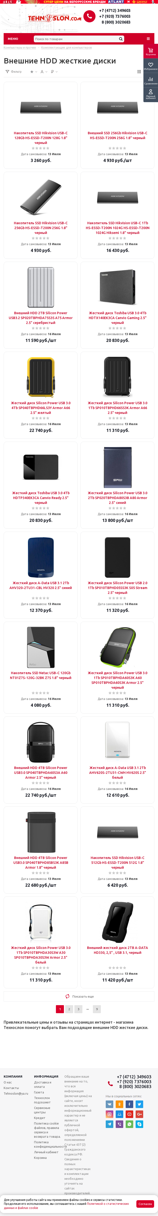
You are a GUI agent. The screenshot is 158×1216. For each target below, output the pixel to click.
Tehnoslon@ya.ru (16, 1093)
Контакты (11, 1088)
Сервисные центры (42, 1110)
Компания (13, 1076)
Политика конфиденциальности (50, 1144)
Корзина (40, 1157)
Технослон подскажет (42, 1100)
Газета (39, 1092)
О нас (8, 1082)
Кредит (39, 1117)
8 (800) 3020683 (116, 22)
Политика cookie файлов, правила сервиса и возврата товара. (47, 1130)
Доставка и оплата (42, 1084)
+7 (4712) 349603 (115, 10)
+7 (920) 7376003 (115, 16)
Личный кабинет (46, 1152)
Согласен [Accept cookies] (145, 1204)
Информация (46, 1076)
